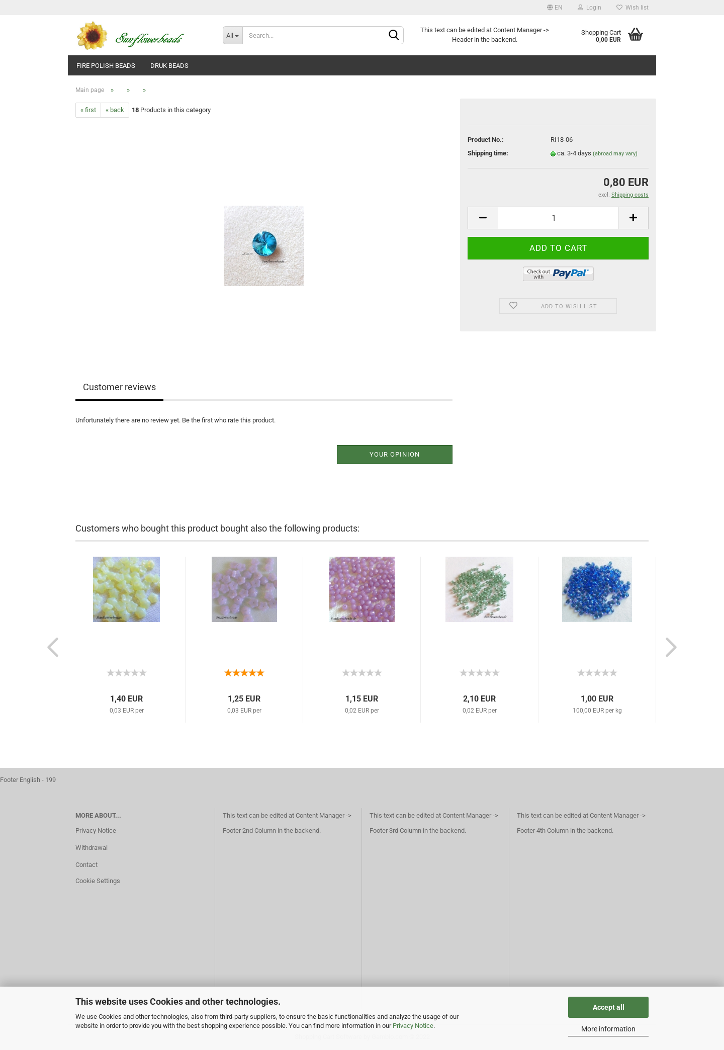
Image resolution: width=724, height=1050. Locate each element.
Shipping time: (488, 153)
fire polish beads (105, 65)
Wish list (632, 7)
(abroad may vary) (615, 153)
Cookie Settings (97, 881)
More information (608, 1029)
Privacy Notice (413, 1025)
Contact (86, 864)
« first (88, 110)
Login (589, 7)
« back (115, 110)
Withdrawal (91, 847)
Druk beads (169, 65)
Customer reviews (119, 387)
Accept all (608, 1007)
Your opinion (395, 454)
